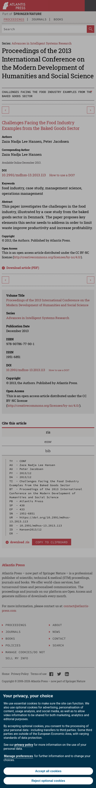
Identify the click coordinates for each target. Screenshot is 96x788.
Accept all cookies (48, 771)
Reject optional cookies (48, 780)
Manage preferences (18, 756)
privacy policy (23, 745)
